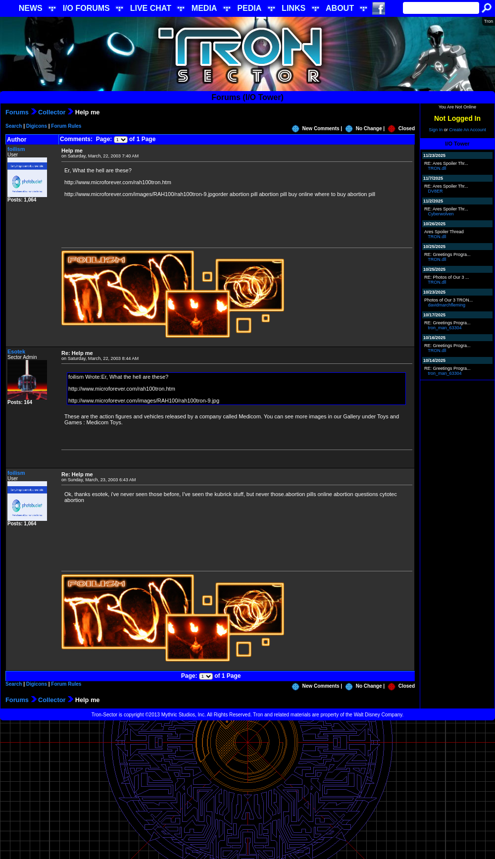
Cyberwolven (441, 213)
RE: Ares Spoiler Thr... (446, 163)
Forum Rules (66, 126)
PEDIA (249, 8)
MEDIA (204, 8)
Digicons (36, 126)
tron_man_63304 (445, 327)
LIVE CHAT (150, 8)
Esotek (16, 351)
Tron (488, 21)
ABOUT (340, 8)
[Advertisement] (247, 789)
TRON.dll (437, 168)
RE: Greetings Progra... (447, 254)
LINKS (293, 8)
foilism (16, 149)
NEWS (31, 8)
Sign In (436, 129)
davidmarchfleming (447, 305)
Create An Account (467, 129)
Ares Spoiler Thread (444, 231)
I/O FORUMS (86, 8)
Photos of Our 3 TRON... (448, 300)
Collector (51, 112)
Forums (17, 112)
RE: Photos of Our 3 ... (446, 277)
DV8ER (435, 191)
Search (13, 126)
